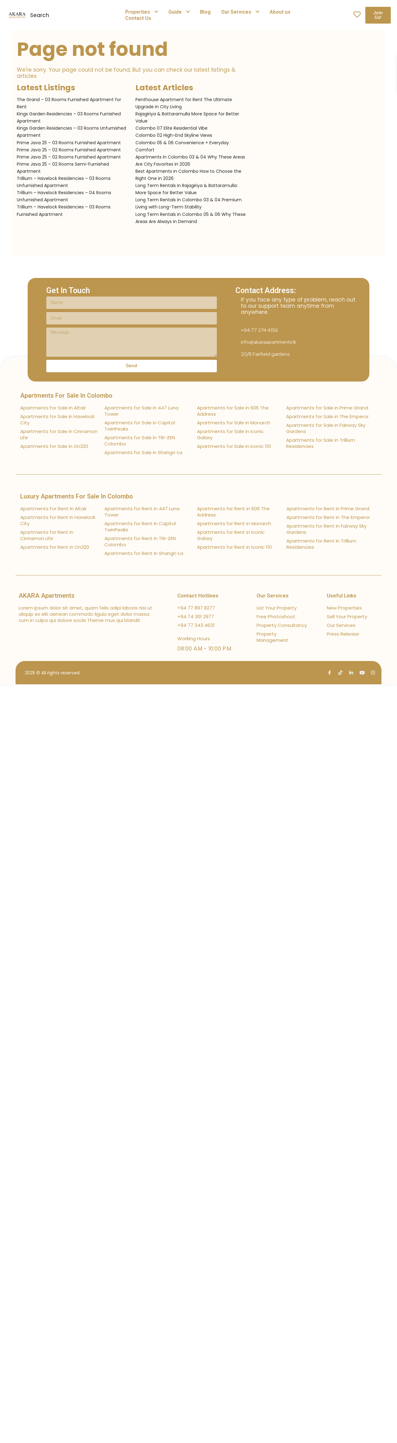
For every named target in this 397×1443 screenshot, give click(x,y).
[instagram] (372, 672)
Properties (137, 12)
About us (280, 12)
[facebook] (329, 672)
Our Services (236, 12)
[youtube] (362, 672)
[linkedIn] (351, 672)
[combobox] (82, 15)
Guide (175, 12)
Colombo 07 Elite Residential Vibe (171, 128)
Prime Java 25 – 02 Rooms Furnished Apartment (69, 150)
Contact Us (138, 18)
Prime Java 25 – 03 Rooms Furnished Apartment (69, 143)
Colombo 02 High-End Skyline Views (173, 135)
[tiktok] (340, 672)
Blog (205, 12)
